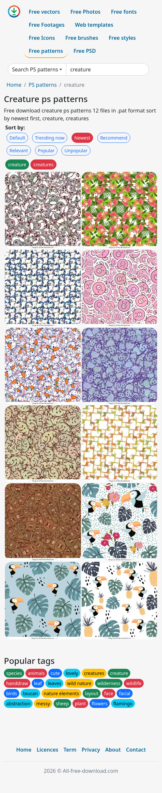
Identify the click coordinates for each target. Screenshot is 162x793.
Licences (47, 749)
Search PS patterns (35, 69)
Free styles (122, 37)
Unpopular (75, 150)
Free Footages (47, 24)
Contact (136, 749)
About (113, 749)
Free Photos (85, 11)
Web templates (94, 24)
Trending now (49, 138)
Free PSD (84, 50)
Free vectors (44, 11)
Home (14, 84)
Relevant (18, 150)
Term (69, 749)
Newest (82, 138)
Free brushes (81, 37)
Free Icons (42, 37)
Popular (46, 150)
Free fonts (124, 11)
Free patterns (46, 50)
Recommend (113, 138)
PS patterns (42, 84)
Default (17, 138)
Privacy (91, 749)
